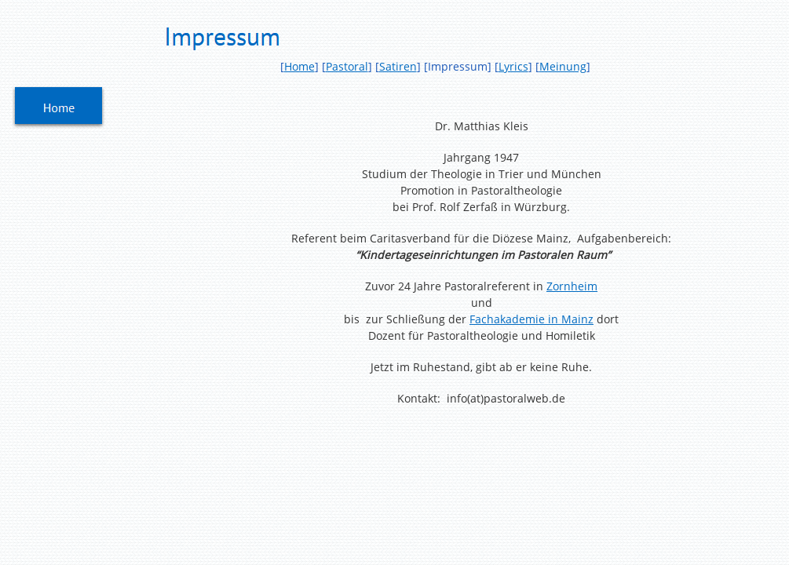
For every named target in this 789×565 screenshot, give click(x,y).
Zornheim (571, 286)
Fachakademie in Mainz (531, 319)
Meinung (562, 66)
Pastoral (347, 66)
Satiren (398, 66)
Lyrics (513, 66)
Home (299, 66)
